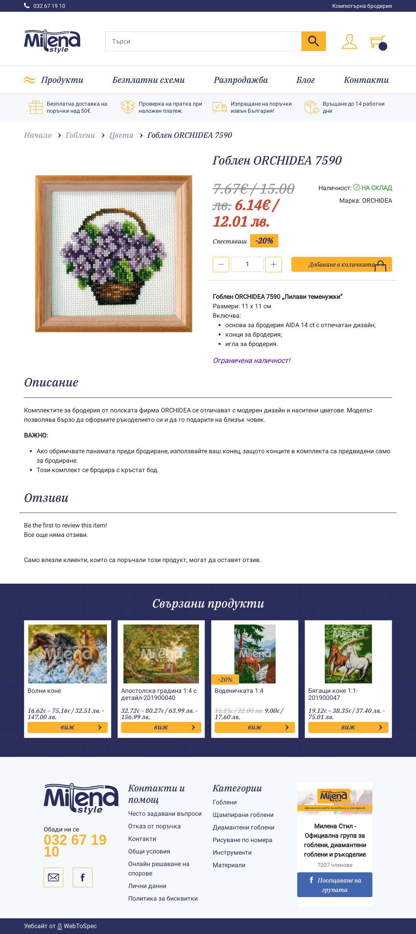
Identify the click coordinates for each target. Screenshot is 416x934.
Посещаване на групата (334, 885)
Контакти (366, 79)
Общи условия (149, 851)
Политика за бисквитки (163, 898)
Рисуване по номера (242, 840)
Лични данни (147, 886)
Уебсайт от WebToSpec (60, 926)
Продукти (62, 79)
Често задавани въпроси (165, 813)
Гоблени (225, 802)
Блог (305, 79)
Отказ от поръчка (154, 826)
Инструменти (232, 852)
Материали (229, 865)
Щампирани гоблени (243, 815)
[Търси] (203, 41)
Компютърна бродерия (362, 6)
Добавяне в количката (348, 266)
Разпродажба (241, 79)
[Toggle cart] (378, 41)
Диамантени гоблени (243, 827)
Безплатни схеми (148, 79)
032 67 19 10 (44, 6)
